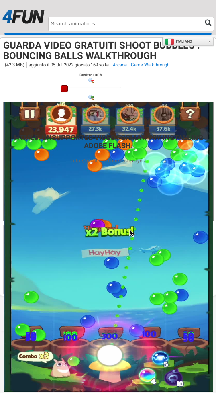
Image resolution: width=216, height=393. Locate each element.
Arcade (120, 65)
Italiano (178, 41)
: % (90, 75)
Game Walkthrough (150, 65)
